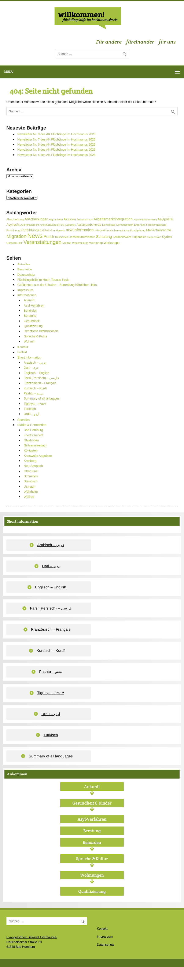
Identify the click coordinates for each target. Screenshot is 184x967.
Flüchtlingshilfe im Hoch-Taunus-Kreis (43, 279)
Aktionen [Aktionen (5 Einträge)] (70, 219)
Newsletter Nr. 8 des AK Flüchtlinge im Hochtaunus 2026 (56, 134)
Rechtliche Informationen (41, 331)
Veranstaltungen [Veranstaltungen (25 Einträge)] (42, 242)
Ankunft (29, 300)
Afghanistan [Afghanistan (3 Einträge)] (56, 219)
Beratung (30, 315)
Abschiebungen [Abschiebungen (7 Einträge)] (36, 219)
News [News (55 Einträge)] (35, 235)
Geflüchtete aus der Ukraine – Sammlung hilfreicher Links (57, 284)
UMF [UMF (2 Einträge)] (20, 243)
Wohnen (29, 341)
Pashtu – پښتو (33, 393)
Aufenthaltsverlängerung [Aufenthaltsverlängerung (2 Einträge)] (52, 225)
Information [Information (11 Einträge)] (83, 230)
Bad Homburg (33, 430)
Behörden (30, 310)
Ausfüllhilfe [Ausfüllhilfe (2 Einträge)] (70, 225)
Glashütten (31, 440)
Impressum (25, 290)
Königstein (31, 450)
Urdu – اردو (31, 414)
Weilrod (29, 496)
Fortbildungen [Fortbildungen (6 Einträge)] (31, 230)
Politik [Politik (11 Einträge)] (49, 236)
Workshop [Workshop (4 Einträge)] (96, 242)
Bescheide (24, 269)
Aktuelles (23, 264)
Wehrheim (31, 491)
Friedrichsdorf (33, 435)
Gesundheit (32, 321)
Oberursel (30, 471)
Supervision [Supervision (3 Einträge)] (154, 237)
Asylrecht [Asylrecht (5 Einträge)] (12, 224)
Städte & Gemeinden (31, 425)
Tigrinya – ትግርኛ (35, 403)
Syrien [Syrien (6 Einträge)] (167, 237)
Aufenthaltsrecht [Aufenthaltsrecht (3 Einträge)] (29, 224)
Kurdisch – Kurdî (35, 388)
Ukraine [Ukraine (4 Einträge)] (11, 242)
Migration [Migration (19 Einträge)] (16, 236)
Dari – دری (31, 367)
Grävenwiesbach (35, 445)
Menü (9, 72)
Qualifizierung (33, 326)
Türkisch (30, 409)
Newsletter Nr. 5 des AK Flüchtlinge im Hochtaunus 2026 (56, 149)
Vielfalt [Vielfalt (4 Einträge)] (66, 242)
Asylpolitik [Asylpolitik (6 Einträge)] (165, 219)
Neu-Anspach (33, 466)
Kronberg (30, 460)
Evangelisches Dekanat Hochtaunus (31, 937)
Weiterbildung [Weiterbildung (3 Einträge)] (80, 242)
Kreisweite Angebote (38, 455)
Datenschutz (26, 274)
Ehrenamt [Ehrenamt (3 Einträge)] (139, 224)
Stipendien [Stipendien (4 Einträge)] (139, 237)
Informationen (26, 295)
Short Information (29, 357)
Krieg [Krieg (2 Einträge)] (126, 230)
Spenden (23, 419)
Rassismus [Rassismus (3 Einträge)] (61, 237)
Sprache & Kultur (35, 336)
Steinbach (30, 481)
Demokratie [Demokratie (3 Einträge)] (108, 224)
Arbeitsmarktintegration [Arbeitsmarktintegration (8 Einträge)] (113, 219)
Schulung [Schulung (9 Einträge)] (104, 236)
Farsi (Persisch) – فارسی (41, 378)
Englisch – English (36, 373)
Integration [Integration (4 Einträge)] (102, 230)
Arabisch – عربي (35, 362)
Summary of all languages (42, 398)
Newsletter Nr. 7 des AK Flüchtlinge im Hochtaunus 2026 (56, 139)
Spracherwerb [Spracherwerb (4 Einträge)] (122, 237)
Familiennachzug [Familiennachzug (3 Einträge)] (156, 224)
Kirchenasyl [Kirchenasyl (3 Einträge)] (116, 230)
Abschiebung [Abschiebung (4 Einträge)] (15, 219)
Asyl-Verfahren (34, 305)
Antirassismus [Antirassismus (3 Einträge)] (85, 219)
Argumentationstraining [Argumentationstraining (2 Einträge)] (145, 219)
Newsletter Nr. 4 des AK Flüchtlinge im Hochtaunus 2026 (56, 155)
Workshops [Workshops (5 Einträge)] (111, 242)
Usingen (29, 486)
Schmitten (31, 476)
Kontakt (22, 347)
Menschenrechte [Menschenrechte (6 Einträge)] (158, 230)
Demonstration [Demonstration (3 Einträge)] (124, 224)
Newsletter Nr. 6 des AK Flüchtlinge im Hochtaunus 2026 (56, 144)
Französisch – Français (40, 383)
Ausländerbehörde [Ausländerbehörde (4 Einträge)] (89, 224)
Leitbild (22, 352)
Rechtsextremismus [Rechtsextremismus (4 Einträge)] (82, 237)
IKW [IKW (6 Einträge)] (69, 230)
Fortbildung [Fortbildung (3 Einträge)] (13, 230)
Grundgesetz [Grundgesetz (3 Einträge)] (57, 230)
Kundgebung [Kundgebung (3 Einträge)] (137, 230)
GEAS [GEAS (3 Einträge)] (45, 230)
